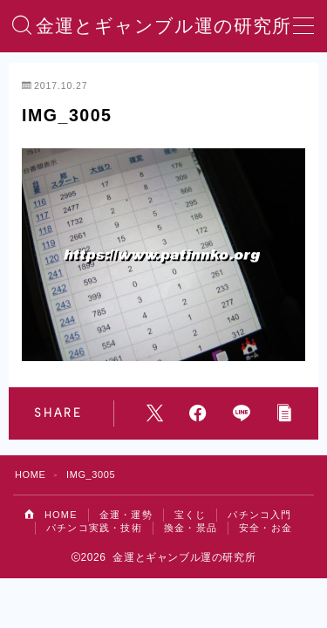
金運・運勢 (126, 514)
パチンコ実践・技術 (94, 527)
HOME (30, 474)
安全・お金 (265, 527)
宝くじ (190, 514)
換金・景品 (190, 527)
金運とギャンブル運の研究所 (163, 26)
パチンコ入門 (259, 514)
